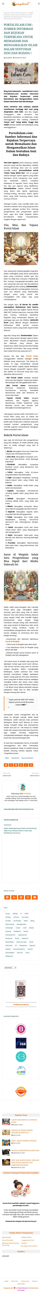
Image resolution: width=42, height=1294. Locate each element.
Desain (31, 928)
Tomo (27, 953)
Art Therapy (17, 921)
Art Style (8, 921)
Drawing (8, 931)
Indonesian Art (10, 935)
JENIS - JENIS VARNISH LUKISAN (23, 1141)
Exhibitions (17, 931)
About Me (14, 1281)
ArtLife (12, 13)
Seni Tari (20, 953)
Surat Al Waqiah (12, 641)
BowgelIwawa (21, 924)
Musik (31, 942)
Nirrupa (24, 1243)
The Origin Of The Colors (29, 1246)
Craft (24, 928)
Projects (8, 949)
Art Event (16, 917)
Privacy (35, 1281)
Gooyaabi (21, 1290)
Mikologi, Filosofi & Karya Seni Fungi (10, 1244)
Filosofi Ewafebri (7, 1240)
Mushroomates (22, 942)
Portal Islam (32, 356)
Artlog (32, 921)
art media (25, 917)
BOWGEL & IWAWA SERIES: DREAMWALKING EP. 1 (22, 1131)
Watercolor (9, 956)
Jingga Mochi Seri (28, 1240)
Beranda (7, 13)
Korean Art (9, 938)
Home (6, 1281)
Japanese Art (22, 935)
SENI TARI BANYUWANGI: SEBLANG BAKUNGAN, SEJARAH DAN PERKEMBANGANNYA (25, 1162)
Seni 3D (30, 949)
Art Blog (8, 917)
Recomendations (27, 758)
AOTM (26, 914)
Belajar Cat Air (26, 1237)
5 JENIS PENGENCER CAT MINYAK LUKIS (24, 1121)
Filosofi (26, 931)
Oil (16, 945)
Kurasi (17, 938)
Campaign (9, 928)
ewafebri (9, 58)
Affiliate (15, 914)
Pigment (32, 945)
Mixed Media (10, 942)
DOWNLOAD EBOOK (21, 1005)
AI (21, 914)
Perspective (15, 758)
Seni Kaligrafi (10, 953)
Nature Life (9, 945)
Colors (18, 928)
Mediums (25, 938)
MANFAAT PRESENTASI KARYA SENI (25, 1150)
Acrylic (8, 914)
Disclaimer (21, 1284)
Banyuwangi (10, 924)
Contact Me (25, 1281)
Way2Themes (23, 1288)
